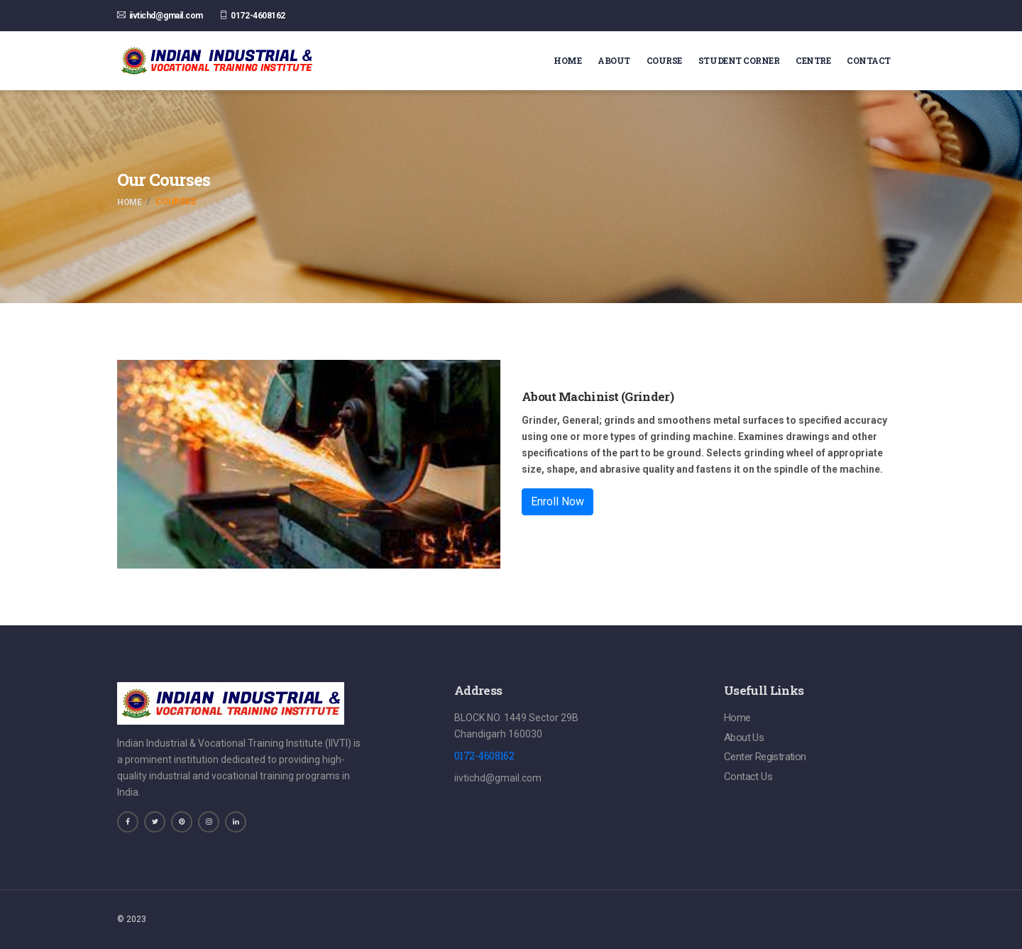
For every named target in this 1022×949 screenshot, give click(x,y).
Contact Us (748, 777)
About (614, 60)
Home (567, 60)
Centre (813, 60)
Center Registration (765, 757)
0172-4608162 (258, 16)
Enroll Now (557, 501)
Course (664, 60)
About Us (744, 737)
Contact (869, 60)
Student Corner (738, 60)
